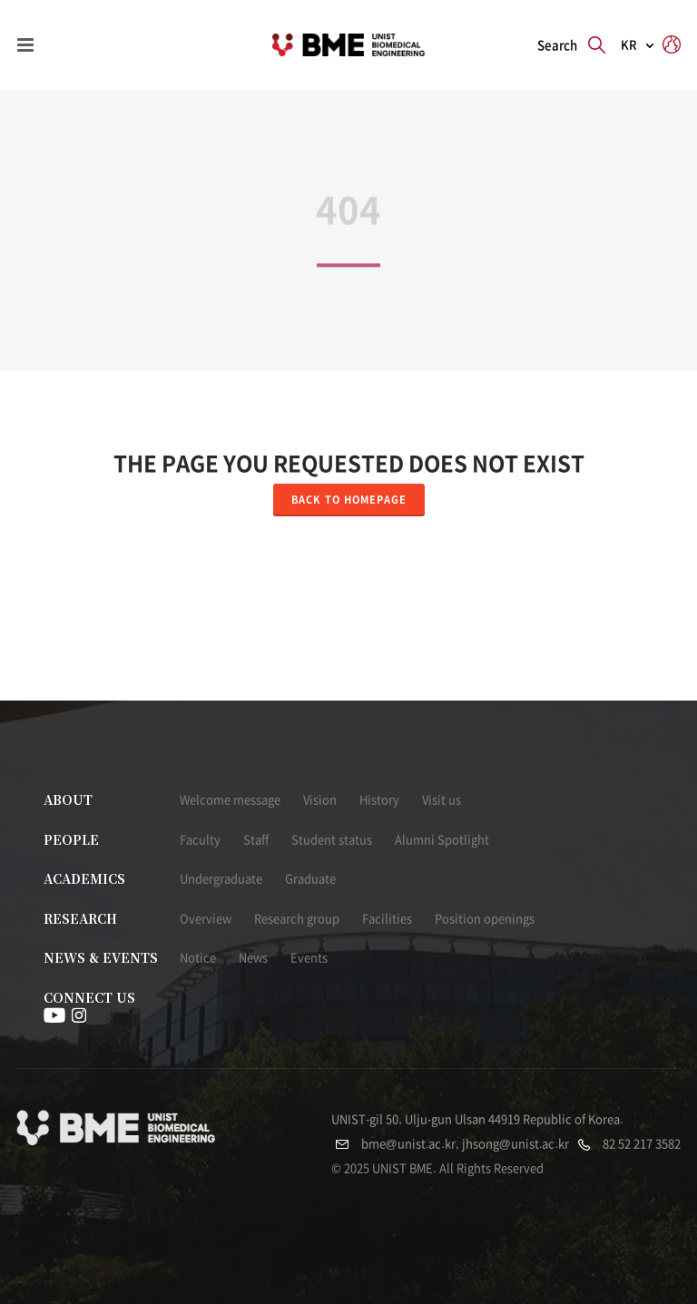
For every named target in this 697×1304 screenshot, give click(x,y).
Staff (256, 840)
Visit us (441, 800)
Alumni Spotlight (442, 840)
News (253, 958)
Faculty (200, 840)
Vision (320, 800)
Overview (205, 919)
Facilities (387, 919)
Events (309, 958)
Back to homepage (349, 500)
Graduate (310, 879)
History (379, 800)
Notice (198, 958)
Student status (331, 840)
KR (629, 45)
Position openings (485, 919)
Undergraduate (221, 879)
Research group (296, 919)
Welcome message (230, 800)
